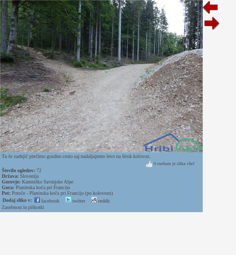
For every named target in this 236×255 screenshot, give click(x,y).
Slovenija (29, 176)
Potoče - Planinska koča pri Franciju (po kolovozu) (62, 193)
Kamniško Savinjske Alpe (47, 182)
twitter (75, 201)
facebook (46, 201)
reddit (100, 201)
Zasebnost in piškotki (23, 207)
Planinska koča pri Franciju (43, 187)
